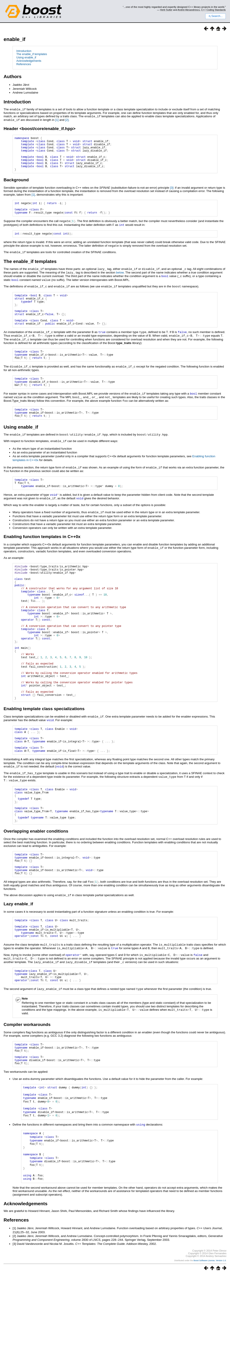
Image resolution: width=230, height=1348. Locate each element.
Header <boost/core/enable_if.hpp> (39, 128)
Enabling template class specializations (44, 757)
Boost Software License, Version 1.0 (210, 1334)
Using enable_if (26, 57)
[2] (67, 119)
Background (16, 186)
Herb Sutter (166, 10)
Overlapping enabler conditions (36, 890)
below (120, 281)
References (23, 64)
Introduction (23, 51)
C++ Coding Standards (213, 10)
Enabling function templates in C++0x (42, 556)
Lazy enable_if (18, 967)
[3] (171, 194)
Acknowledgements (28, 60)
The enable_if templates (31, 54)
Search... (215, 16)
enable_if (14, 39)
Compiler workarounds (27, 1093)
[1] (57, 119)
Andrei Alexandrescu (189, 10)
